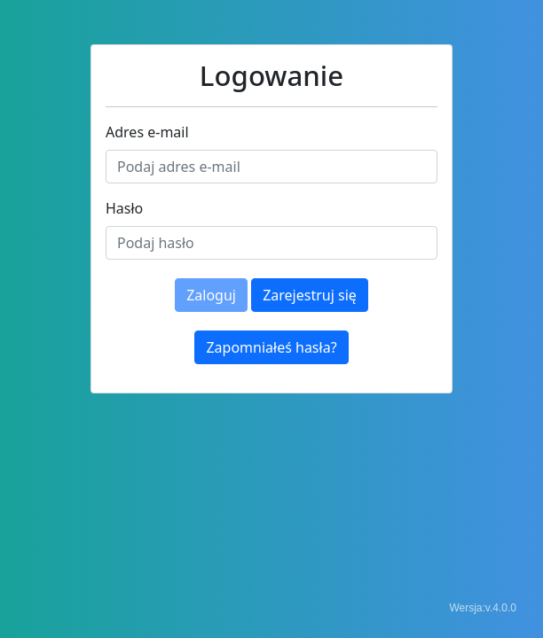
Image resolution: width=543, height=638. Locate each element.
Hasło (124, 208)
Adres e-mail (147, 132)
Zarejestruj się (310, 295)
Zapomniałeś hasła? (271, 347)
